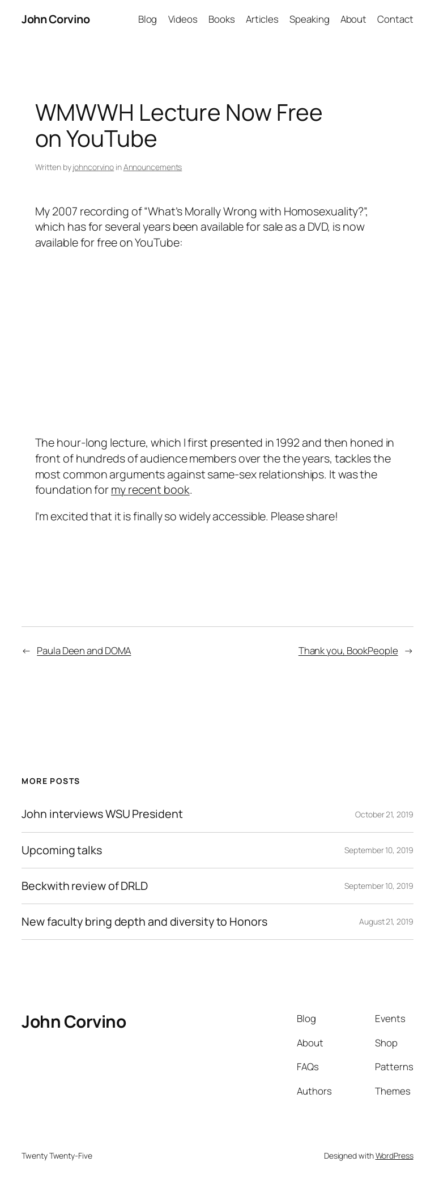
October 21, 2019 (384, 814)
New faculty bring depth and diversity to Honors (144, 921)
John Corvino (55, 19)
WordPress (394, 1155)
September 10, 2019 (378, 850)
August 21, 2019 (386, 921)
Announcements (152, 167)
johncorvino (93, 167)
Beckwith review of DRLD (85, 886)
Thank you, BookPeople (348, 650)
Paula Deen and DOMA (84, 650)
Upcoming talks (62, 850)
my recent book (150, 489)
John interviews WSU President (102, 814)
